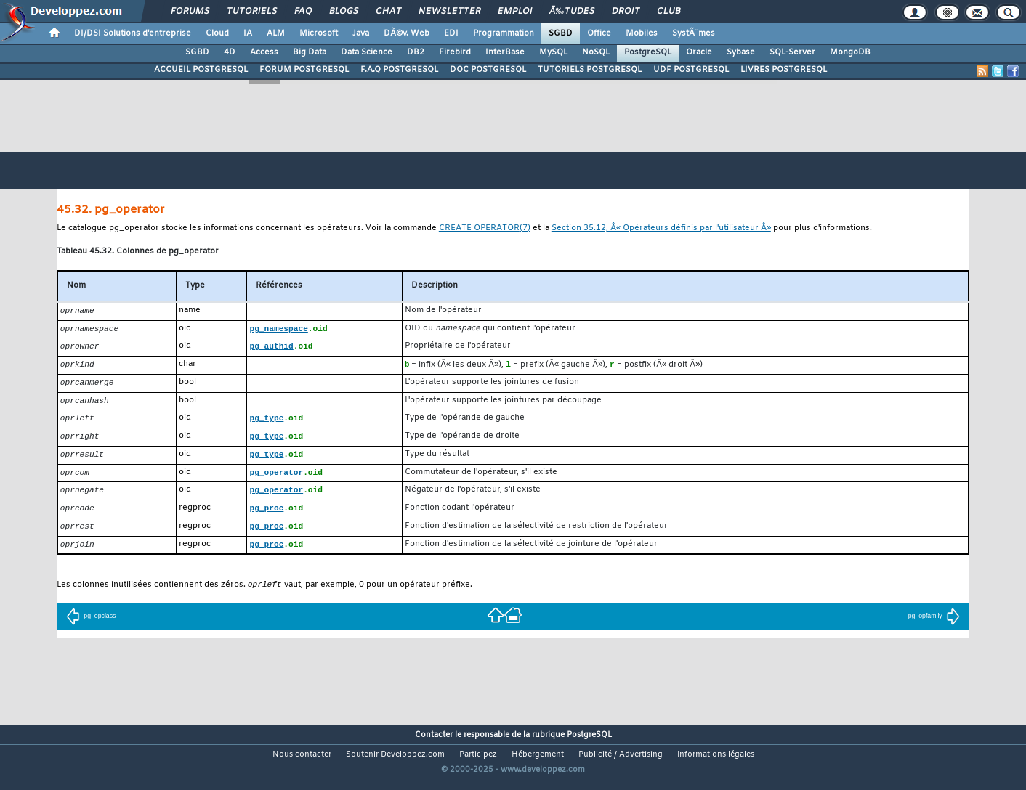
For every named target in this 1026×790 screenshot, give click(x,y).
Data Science (366, 52)
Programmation (503, 33)
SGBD (561, 33)
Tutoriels (251, 11)
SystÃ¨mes (693, 33)
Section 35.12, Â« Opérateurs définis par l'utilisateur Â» (661, 228)
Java (360, 33)
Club (668, 11)
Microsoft (318, 33)
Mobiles (642, 33)
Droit (625, 11)
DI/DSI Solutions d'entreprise (132, 33)
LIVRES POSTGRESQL (783, 70)
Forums (190, 11)
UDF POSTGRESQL (691, 70)
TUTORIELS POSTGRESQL (590, 70)
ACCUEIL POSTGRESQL (201, 70)
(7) (484, 228)
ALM (276, 33)
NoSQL (596, 52)
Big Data (309, 52)
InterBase (505, 52)
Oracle (699, 52)
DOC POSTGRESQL (488, 70)
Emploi (514, 11)
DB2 (415, 52)
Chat (388, 11)
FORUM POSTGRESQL (304, 70)
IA (247, 33)
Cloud (217, 33)
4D (229, 52)
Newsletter (449, 11)
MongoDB (850, 52)
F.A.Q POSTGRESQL (399, 70)
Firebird (455, 52)
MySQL (553, 52)
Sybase (741, 52)
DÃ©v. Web (406, 33)
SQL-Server (792, 52)
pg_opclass (91, 626)
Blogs (344, 11)
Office (599, 33)
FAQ (303, 11)
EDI (451, 33)
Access (264, 52)
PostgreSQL (647, 52)
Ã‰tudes (572, 11)
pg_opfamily (934, 626)
